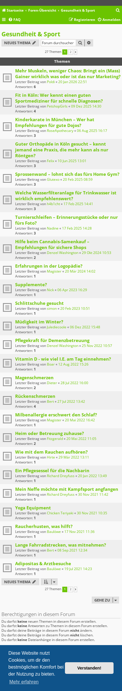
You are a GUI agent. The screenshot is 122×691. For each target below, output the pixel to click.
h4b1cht (53, 203)
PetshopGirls (57, 106)
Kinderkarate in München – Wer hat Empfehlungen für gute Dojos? (54, 122)
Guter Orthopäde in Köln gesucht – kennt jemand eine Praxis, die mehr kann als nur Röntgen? (61, 149)
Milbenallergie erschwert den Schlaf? (56, 415)
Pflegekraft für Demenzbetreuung (52, 340)
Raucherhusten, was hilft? (44, 526)
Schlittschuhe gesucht (39, 303)
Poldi (51, 81)
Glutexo (53, 179)
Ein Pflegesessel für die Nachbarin (52, 470)
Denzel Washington (62, 252)
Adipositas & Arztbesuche (43, 563)
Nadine (53, 228)
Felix (50, 160)
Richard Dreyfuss (61, 475)
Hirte (51, 457)
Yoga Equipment (33, 508)
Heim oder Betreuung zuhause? (49, 433)
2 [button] (70, 52)
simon (52, 308)
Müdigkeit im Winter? (39, 322)
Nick (50, 289)
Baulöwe (54, 531)
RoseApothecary (60, 130)
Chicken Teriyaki (60, 513)
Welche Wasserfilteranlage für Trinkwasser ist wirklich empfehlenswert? (65, 195)
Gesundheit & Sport (30, 34)
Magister (54, 271)
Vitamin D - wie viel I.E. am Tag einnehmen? (63, 359)
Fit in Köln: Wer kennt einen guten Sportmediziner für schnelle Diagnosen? (59, 98)
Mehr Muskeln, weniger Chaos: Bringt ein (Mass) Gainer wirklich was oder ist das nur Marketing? (68, 73)
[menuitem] (118, 11)
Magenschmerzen (34, 377)
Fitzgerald (55, 438)
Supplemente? (31, 284)
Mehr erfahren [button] (24, 681)
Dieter (52, 382)
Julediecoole (56, 327)
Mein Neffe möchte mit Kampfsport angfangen (66, 489)
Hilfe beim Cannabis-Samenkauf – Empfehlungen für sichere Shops (52, 244)
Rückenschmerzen (35, 396)
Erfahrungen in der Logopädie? (48, 266)
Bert (50, 401)
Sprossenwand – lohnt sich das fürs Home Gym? (67, 174)
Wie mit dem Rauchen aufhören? (51, 452)
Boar (51, 364)
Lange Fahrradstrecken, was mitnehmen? (60, 545)
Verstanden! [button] (89, 668)
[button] (75, 52)
